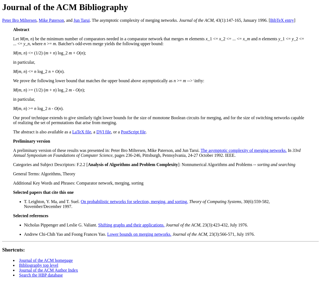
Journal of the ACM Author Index (48, 270)
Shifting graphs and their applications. (131, 225)
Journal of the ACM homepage (46, 260)
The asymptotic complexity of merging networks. (244, 150)
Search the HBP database (41, 275)
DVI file (103, 132)
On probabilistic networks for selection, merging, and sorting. (134, 201)
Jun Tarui (82, 20)
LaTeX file (81, 132)
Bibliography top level (38, 265)
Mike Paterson (51, 20)
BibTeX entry (282, 20)
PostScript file (133, 132)
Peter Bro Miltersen (19, 20)
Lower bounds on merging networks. (139, 234)
